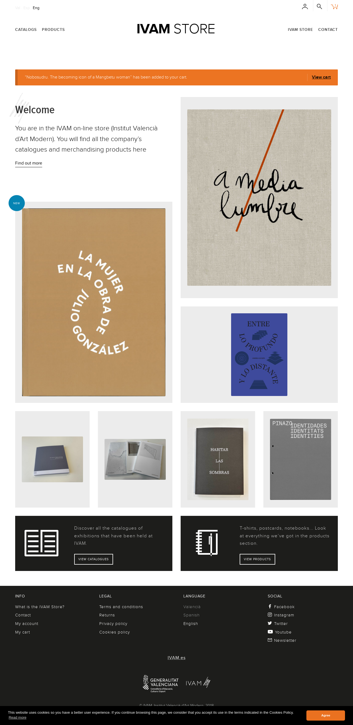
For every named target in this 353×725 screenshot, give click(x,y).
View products (257, 559)
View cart (321, 77)
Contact (328, 29)
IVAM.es (177, 657)
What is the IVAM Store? (40, 607)
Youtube (280, 632)
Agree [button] (325, 715)
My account (26, 623)
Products (53, 29)
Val (17, 8)
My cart (22, 632)
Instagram (281, 615)
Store (176, 28)
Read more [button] (17, 717)
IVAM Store (300, 29)
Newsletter (282, 640)
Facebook (281, 607)
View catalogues (93, 559)
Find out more (28, 163)
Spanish (191, 615)
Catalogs (26, 29)
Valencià (192, 607)
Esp (26, 8)
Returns (107, 615)
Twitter (278, 623)
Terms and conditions (121, 607)
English (190, 623)
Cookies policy (114, 632)
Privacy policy (113, 623)
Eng (36, 8)
